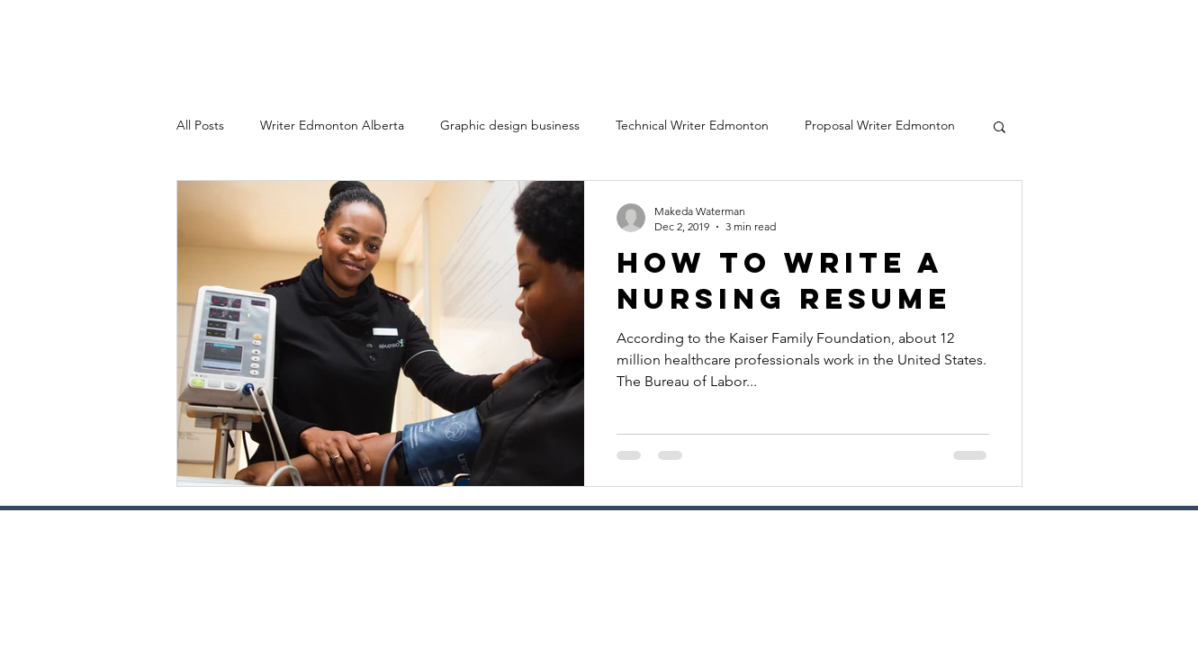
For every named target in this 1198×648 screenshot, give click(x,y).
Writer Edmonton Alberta (332, 125)
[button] (999, 128)
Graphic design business (510, 125)
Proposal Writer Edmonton (880, 125)
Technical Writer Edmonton (692, 125)
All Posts (200, 125)
